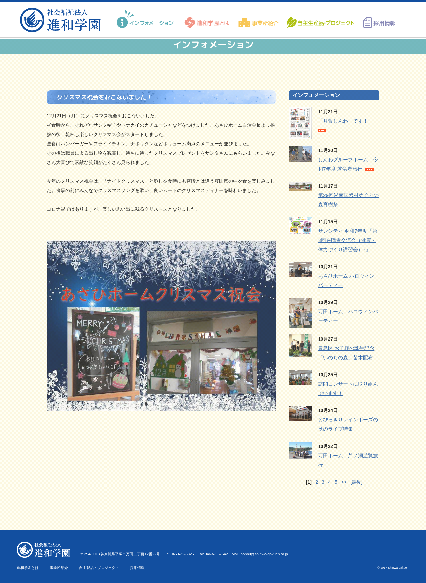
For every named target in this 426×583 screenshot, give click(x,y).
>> (344, 482)
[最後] (356, 482)
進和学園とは (28, 568)
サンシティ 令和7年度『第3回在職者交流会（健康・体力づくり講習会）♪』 (347, 240)
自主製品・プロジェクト (99, 568)
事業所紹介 (59, 568)
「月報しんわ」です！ (343, 121)
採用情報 (137, 568)
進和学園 (62, 20)
